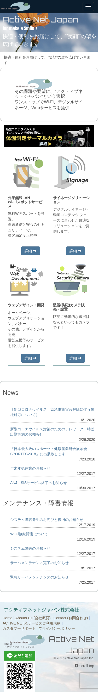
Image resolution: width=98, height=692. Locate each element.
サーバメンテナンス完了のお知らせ (39, 563)
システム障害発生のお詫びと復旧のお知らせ (46, 519)
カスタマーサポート (19, 628)
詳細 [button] (31, 251)
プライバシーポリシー (56, 628)
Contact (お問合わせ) (71, 618)
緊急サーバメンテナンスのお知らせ (39, 577)
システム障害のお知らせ (30, 548)
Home (7, 618)
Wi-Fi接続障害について (29, 534)
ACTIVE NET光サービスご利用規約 (32, 623)
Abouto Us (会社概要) (33, 618)
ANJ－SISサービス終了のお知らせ (38, 483)
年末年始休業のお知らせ (30, 468)
